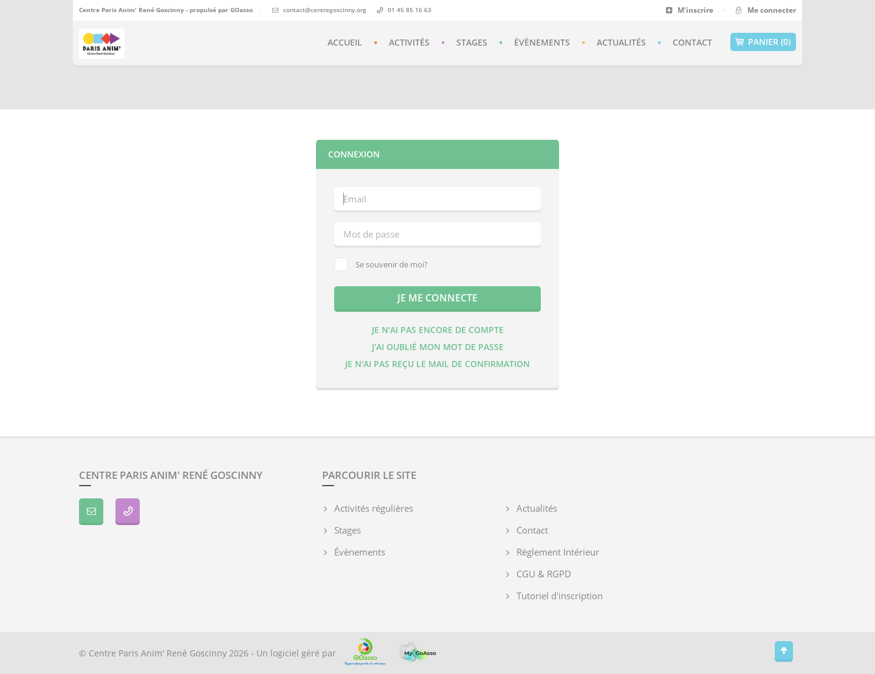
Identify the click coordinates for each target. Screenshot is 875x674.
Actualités (621, 42)
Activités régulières (373, 508)
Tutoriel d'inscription (559, 596)
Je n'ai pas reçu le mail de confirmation (437, 364)
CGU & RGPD (543, 574)
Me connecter (764, 10)
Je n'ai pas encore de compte (438, 329)
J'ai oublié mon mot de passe (438, 346)
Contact (692, 42)
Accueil (345, 42)
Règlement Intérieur (557, 552)
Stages (471, 42)
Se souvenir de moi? (381, 264)
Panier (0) (763, 42)
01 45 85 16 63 (409, 9)
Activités (409, 42)
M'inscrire (689, 10)
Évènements (542, 42)
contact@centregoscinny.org (324, 9)
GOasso (241, 9)
